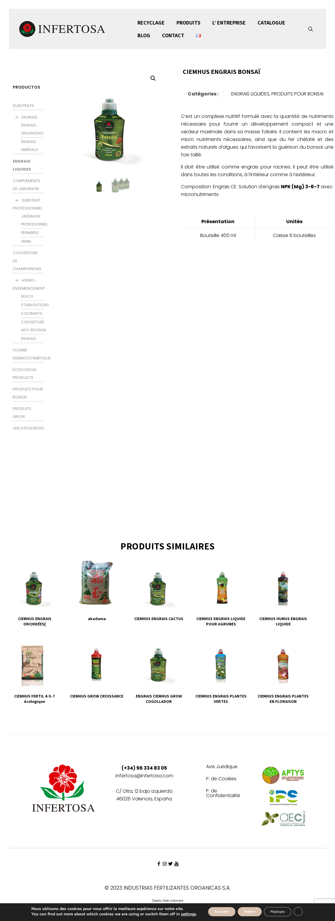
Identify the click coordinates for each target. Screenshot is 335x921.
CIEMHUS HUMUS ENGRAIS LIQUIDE (283, 621)
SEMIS (26, 241)
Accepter (212, 910)
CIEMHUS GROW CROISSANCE (96, 696)
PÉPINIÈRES (30, 232)
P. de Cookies (221, 779)
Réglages (282, 910)
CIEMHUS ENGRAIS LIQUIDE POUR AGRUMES (220, 621)
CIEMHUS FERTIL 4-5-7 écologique (34, 698)
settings (28, 915)
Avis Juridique (221, 767)
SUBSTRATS (23, 105)
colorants (31, 313)
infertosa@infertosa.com (144, 775)
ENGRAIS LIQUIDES (250, 93)
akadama (97, 618)
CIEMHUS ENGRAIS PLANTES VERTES (221, 698)
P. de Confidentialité (223, 794)
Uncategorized (28, 428)
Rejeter (247, 910)
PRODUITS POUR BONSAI (297, 93)
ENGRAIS (30, 117)
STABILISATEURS (35, 304)
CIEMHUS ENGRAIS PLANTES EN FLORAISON (283, 698)
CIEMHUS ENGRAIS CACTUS (158, 618)
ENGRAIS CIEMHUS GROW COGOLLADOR (159, 698)
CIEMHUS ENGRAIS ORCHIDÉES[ (34, 621)
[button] (153, 78)
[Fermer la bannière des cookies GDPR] (307, 910)
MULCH (27, 296)
